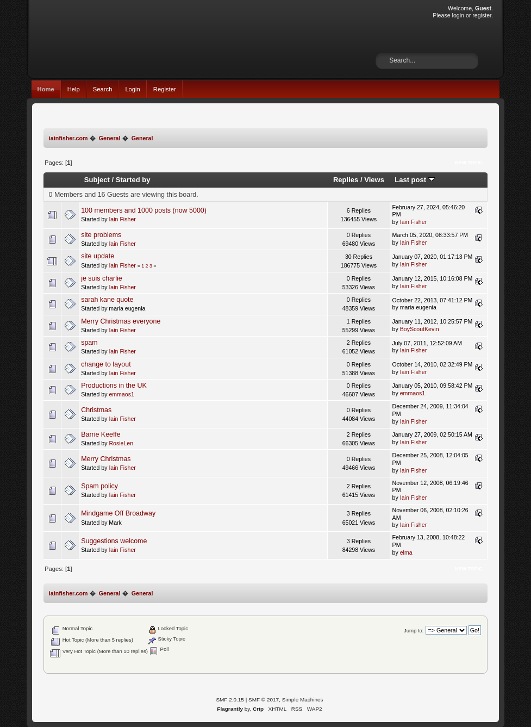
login (458, 15)
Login (132, 89)
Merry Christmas (105, 459)
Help (73, 89)
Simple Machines (302, 700)
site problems (101, 235)
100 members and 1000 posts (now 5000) (144, 210)
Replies (345, 180)
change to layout (106, 364)
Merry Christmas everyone (120, 321)
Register (164, 89)
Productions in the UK (114, 385)
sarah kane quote (107, 299)
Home (46, 89)
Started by (133, 180)
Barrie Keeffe (101, 434)
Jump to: (414, 630)
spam (89, 342)
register (481, 15)
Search (103, 89)
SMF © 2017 (263, 700)
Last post (415, 180)
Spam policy (99, 486)
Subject (97, 180)
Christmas (96, 410)
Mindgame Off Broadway (118, 513)
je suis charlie (101, 278)
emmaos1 (121, 394)
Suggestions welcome (114, 541)
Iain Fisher (122, 219)
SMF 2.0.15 (230, 700)
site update (97, 256)
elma (406, 552)
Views (374, 180)
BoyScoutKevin (419, 329)
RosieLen (121, 443)
